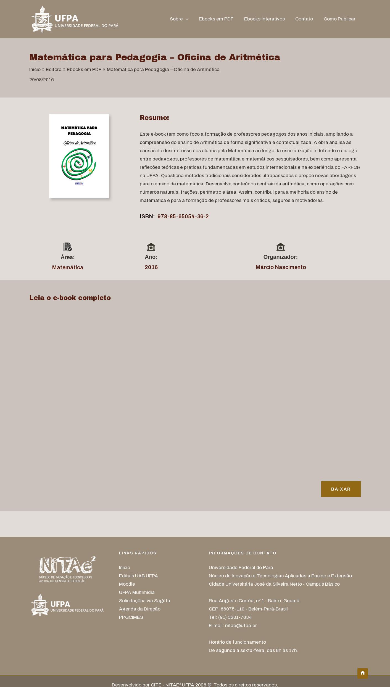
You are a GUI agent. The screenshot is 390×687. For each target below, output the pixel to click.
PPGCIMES (131, 617)
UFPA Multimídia (137, 592)
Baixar (341, 489)
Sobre (184, 19)
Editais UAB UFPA (138, 575)
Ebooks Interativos (267, 19)
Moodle (127, 584)
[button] (191, 19)
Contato (306, 19)
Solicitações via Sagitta (144, 600)
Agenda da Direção (140, 609)
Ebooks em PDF (220, 19)
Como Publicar (340, 19)
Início (124, 567)
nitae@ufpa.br (241, 625)
